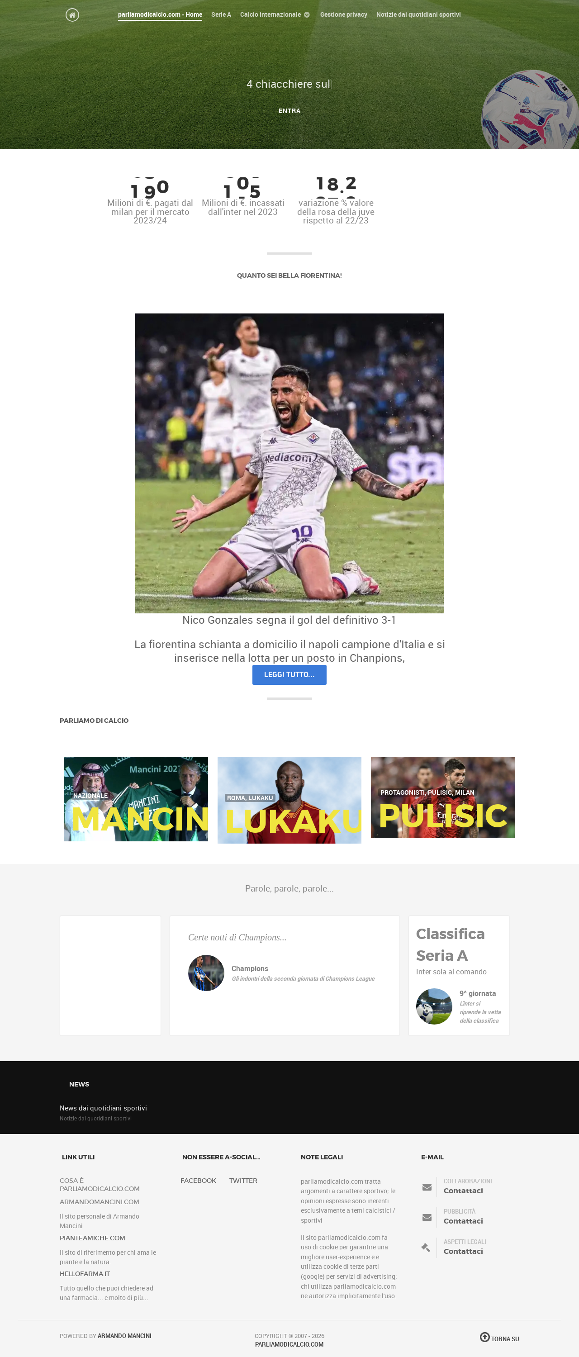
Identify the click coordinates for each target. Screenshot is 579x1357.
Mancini (146, 819)
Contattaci (463, 1190)
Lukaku (295, 821)
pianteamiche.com (92, 1238)
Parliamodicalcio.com (289, 1344)
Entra (290, 111)
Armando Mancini (125, 1336)
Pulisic (443, 816)
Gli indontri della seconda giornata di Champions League (303, 978)
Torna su (499, 1339)
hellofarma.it (85, 1274)
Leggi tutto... (289, 674)
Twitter (243, 1181)
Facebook (198, 1181)
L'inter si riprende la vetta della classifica (480, 1012)
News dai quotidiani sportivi (103, 1108)
